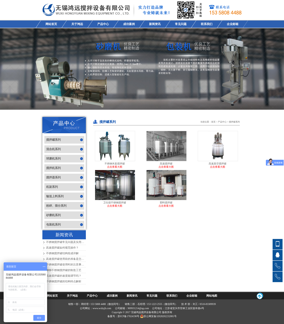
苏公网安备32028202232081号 (158, 316)
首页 (213, 122)
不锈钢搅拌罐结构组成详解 (62, 253)
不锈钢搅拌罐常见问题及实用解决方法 (69, 242)
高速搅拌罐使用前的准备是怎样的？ (67, 258)
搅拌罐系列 (234, 122)
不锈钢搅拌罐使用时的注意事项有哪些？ (70, 264)
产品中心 (222, 122)
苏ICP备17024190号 (128, 316)
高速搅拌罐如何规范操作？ (62, 247)
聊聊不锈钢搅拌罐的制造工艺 (63, 270)
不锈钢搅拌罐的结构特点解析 (63, 281)
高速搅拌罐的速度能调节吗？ (63, 275)
